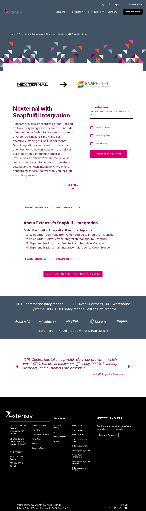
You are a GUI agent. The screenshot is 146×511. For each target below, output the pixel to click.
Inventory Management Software (81, 462)
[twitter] (109, 508)
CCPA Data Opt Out (61, 508)
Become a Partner (39, 448)
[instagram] (120, 508)
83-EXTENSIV (16, 452)
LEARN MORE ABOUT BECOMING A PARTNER (71, 330)
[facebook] (104, 508)
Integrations (37, 34)
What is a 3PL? (77, 426)
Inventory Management (81, 451)
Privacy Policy (24, 508)
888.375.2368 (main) (16, 457)
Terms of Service (40, 508)
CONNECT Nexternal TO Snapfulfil (72, 273)
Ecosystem (79, 12)
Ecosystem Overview (40, 434)
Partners (35, 444)
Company (114, 12)
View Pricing (102, 143)
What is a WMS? (78, 435)
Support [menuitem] (117, 4)
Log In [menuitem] (103, 4)
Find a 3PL (36, 430)
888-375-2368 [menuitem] (136, 4)
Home (12, 34)
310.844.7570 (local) (16, 464)
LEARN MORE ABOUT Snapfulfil (49, 258)
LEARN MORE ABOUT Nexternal (49, 207)
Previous (16, 367)
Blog (55, 432)
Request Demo (132, 11)
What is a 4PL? (77, 430)
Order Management (80, 446)
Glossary (57, 441)
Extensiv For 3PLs (39, 425)
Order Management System (80, 469)
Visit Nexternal (103, 127)
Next (130, 367)
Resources (97, 12)
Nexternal (50, 34)
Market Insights (59, 437)
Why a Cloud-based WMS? (80, 440)
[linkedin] (115, 508)
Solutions (62, 12)
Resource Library (57, 427)
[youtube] (125, 508)
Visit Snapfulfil (103, 135)
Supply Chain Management (77, 456)
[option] (23, 321)
